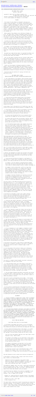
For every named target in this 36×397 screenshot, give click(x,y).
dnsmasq (20, 5)
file (22, 9)
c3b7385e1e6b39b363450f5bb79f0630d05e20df (11, 6)
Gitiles (6, 395)
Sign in (34, 1)
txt (31, 395)
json (34, 395)
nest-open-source (5, 5)
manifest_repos (13, 5)
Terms (12, 395)
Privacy (9, 395)
